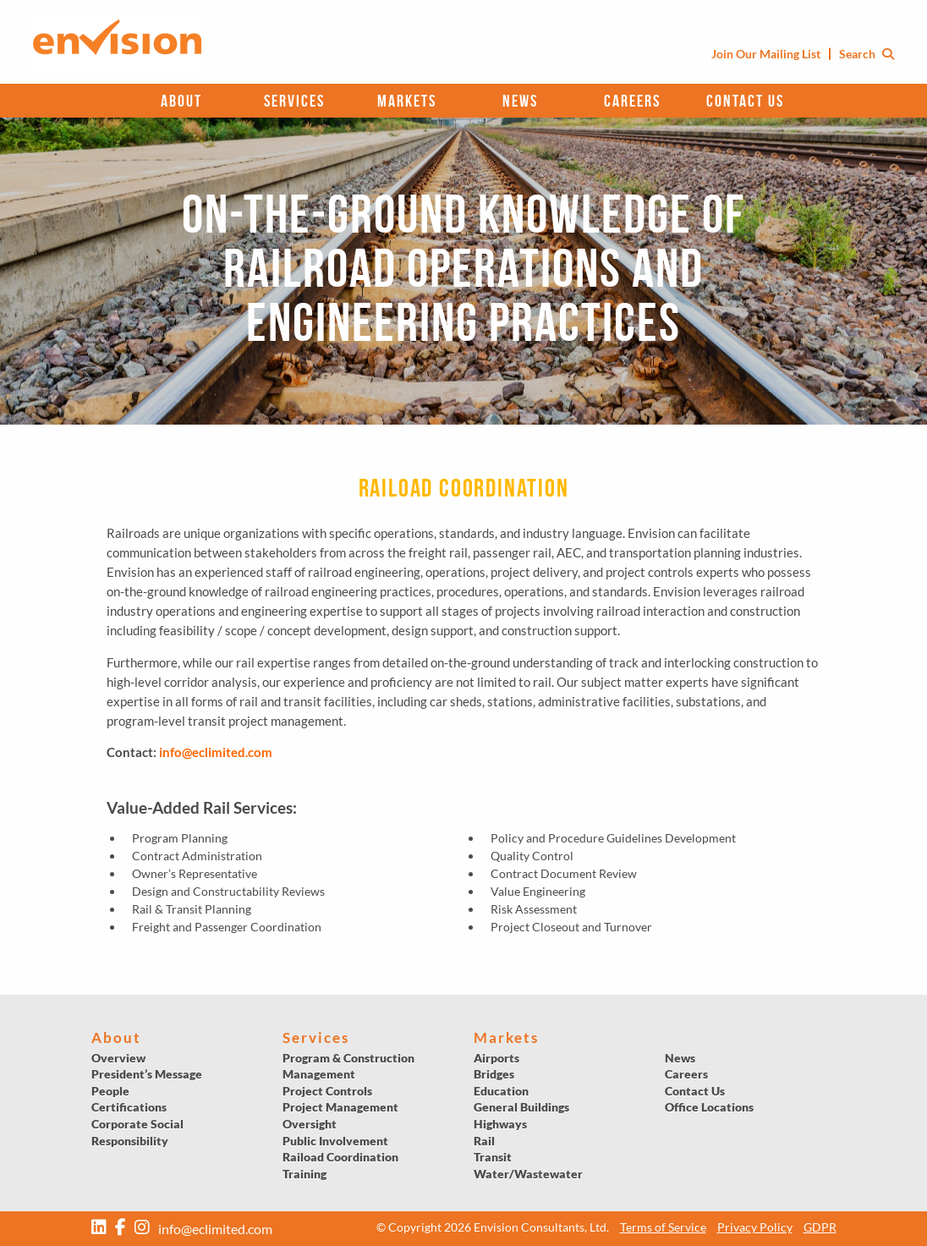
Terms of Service (663, 1227)
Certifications (129, 1107)
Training (304, 1173)
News (520, 100)
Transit (493, 1157)
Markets (406, 100)
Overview (118, 1058)
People (110, 1091)
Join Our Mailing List (765, 54)
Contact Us (745, 100)
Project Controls (327, 1091)
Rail (484, 1140)
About (181, 100)
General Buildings (521, 1107)
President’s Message (146, 1074)
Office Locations (709, 1107)
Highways (500, 1124)
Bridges (494, 1074)
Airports (496, 1058)
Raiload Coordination (340, 1157)
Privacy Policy (755, 1227)
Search (866, 54)
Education (501, 1091)
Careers (632, 100)
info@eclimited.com (215, 752)
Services (294, 100)
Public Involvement (335, 1140)
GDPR (820, 1227)
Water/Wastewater (528, 1173)
